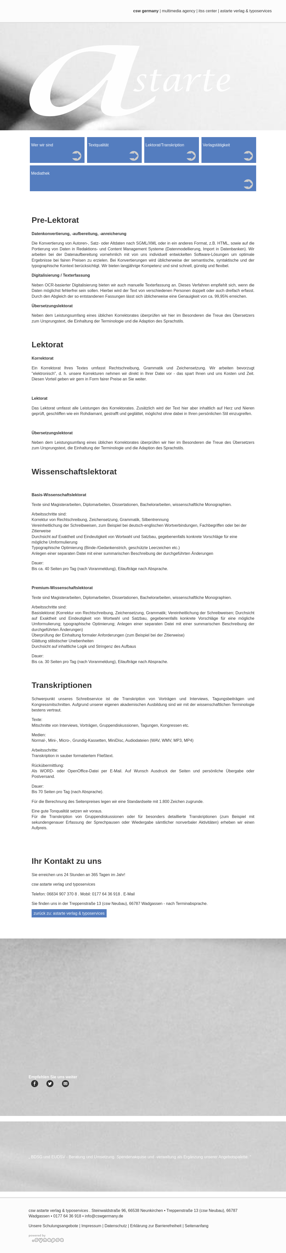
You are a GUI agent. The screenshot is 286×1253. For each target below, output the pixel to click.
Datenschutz (116, 1226)
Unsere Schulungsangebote (53, 1226)
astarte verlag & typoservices (246, 11)
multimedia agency (178, 11)
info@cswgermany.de (104, 1216)
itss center (208, 11)
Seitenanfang (196, 1226)
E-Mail (129, 894)
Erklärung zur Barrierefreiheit (156, 1226)
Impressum (91, 1226)
